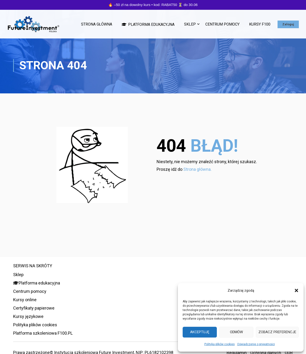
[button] (296, 290)
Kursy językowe (28, 316)
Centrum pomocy (222, 24)
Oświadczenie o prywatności (256, 344)
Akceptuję (199, 332)
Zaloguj (288, 24)
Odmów (236, 332)
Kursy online (25, 299)
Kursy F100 (259, 24)
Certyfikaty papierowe (34, 308)
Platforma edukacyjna (148, 24)
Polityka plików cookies (219, 344)
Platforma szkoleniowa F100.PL (43, 333)
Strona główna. (197, 170)
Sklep (190, 24)
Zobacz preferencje (277, 332)
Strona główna (96, 24)
